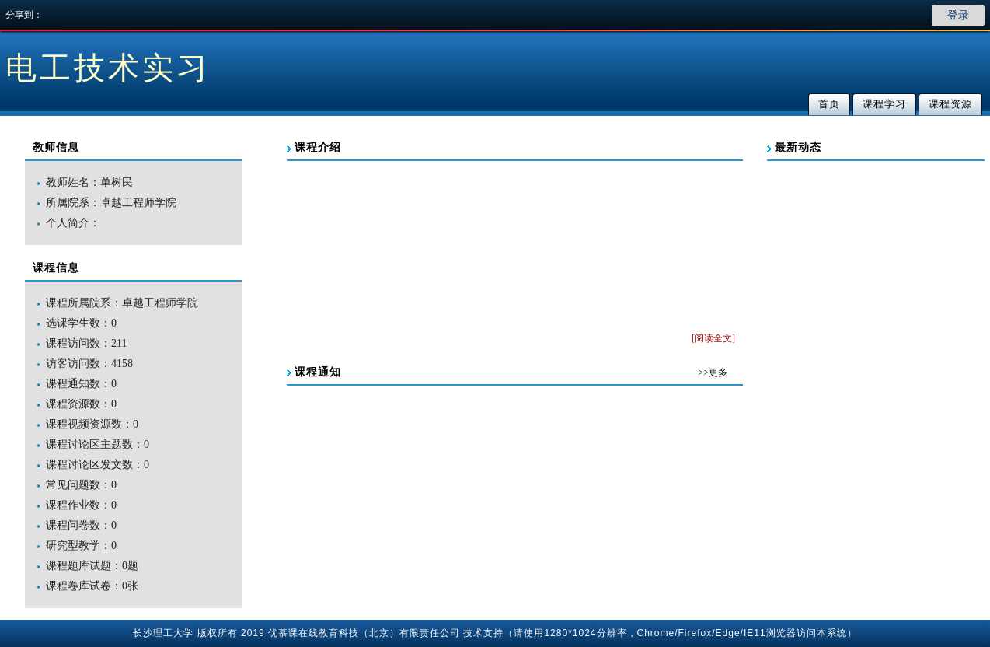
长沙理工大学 (163, 633)
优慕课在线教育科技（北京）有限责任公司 (364, 633)
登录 (958, 15)
